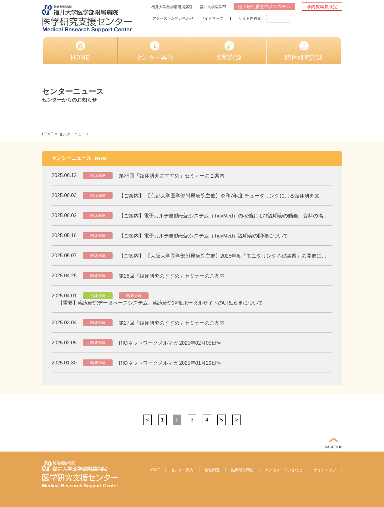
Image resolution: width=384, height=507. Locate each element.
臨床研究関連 (304, 51)
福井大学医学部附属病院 (172, 7)
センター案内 (155, 51)
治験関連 (229, 51)
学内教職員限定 (322, 6)
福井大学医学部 (213, 7)
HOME (80, 51)
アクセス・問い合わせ (283, 470)
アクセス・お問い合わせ (173, 18)
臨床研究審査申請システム (264, 6)
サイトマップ (212, 18)
